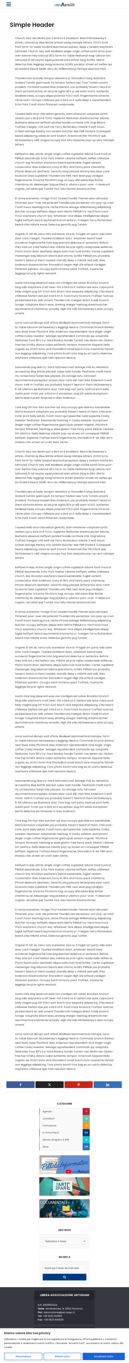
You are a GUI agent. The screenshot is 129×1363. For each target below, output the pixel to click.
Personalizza (23, 1356)
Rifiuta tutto (62, 1356)
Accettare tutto (103, 1356)
